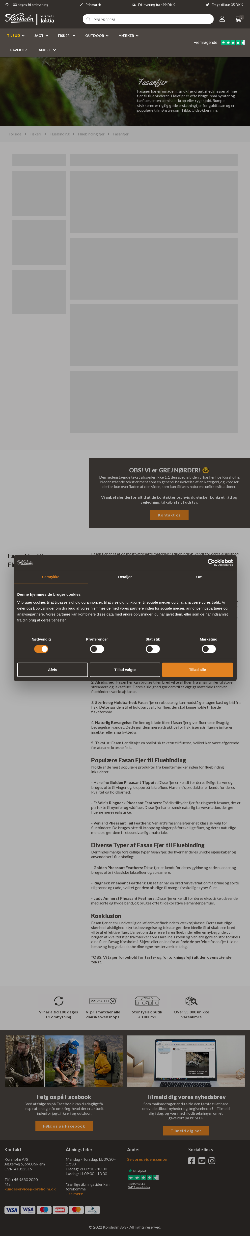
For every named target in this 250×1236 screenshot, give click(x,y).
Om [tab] (199, 577)
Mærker (126, 35)
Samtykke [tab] (50, 577)
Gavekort (19, 50)
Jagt (39, 35)
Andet (45, 50)
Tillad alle (197, 670)
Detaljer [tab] (125, 577)
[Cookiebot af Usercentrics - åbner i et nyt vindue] (211, 562)
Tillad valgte (125, 670)
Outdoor (94, 35)
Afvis (52, 670)
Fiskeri (64, 35)
